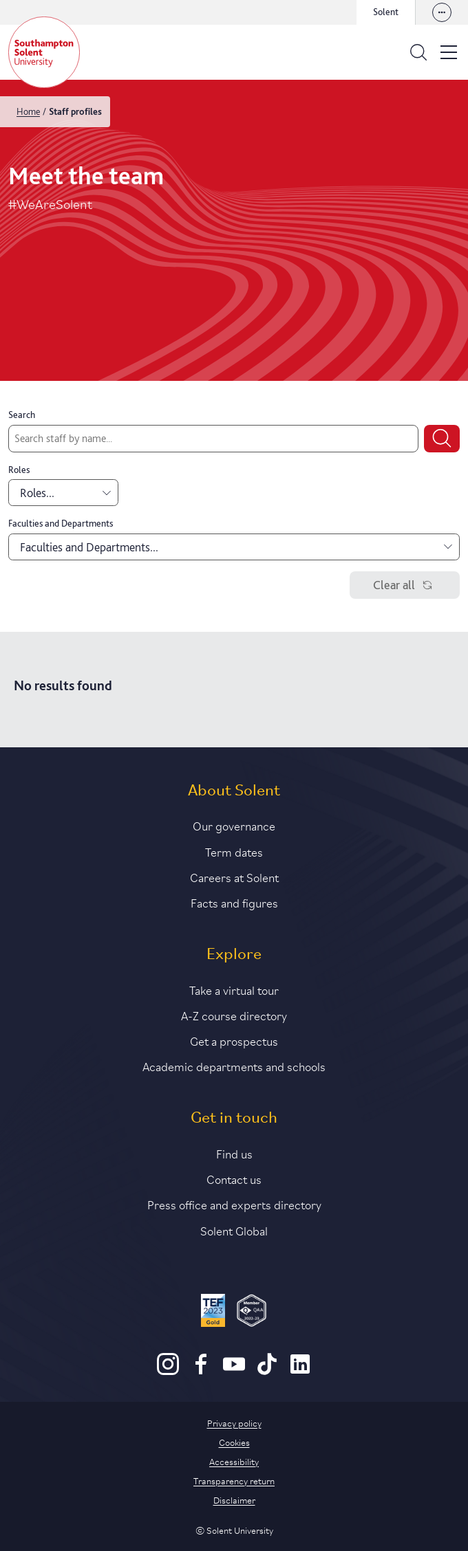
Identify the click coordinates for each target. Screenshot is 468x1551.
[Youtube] (234, 1371)
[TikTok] (267, 1371)
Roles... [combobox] (65, 492)
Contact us (234, 1178)
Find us (234, 1153)
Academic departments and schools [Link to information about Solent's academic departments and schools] (234, 1065)
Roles (19, 469)
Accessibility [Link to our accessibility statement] (234, 1461)
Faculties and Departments (60, 523)
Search (21, 414)
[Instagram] (168, 1371)
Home (28, 111)
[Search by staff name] (213, 438)
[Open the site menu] (448, 52)
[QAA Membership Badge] (251, 1312)
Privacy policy (234, 1422)
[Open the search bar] (418, 52)
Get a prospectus (234, 1040)
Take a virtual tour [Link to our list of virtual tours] (234, 989)
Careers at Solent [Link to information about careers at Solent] (234, 876)
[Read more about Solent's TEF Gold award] (213, 1312)
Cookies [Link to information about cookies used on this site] (234, 1442)
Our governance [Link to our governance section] (234, 825)
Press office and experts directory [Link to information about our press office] (234, 1204)
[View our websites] (442, 12)
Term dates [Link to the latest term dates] (234, 851)
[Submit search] (442, 438)
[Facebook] (201, 1371)
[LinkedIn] (300, 1371)
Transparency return (234, 1480)
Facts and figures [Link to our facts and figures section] (234, 902)
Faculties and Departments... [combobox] (236, 547)
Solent (385, 11)
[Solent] (44, 52)
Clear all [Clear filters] (405, 585)
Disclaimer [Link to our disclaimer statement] (234, 1499)
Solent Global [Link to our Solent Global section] (234, 1230)
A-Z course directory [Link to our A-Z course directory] (234, 1014)
